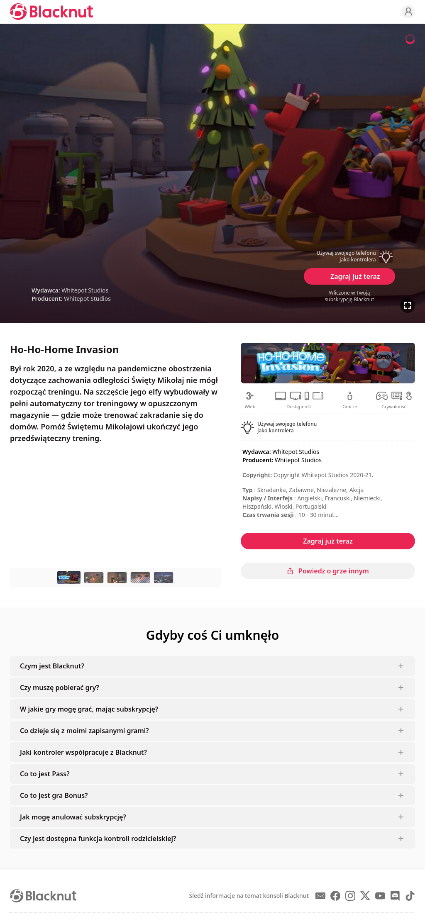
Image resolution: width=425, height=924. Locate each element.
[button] (349, 256)
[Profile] (408, 11)
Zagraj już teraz (355, 276)
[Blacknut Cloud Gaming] (51, 11)
